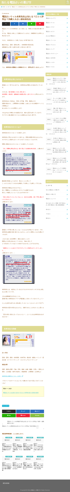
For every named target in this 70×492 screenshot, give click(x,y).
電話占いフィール (51, 39)
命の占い (48, 203)
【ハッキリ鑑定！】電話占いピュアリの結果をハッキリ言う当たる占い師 (56, 99)
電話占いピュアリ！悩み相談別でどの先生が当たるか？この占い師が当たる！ (56, 79)
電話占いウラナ (50, 26)
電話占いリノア (50, 48)
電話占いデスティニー (52, 52)
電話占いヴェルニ (51, 44)
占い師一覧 (6, 405)
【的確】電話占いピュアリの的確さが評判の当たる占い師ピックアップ (56, 89)
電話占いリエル (50, 65)
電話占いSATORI (50, 57)
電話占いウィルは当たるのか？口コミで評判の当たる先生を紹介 (21, 392)
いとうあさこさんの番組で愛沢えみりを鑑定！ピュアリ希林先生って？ (56, 118)
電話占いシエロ (50, 61)
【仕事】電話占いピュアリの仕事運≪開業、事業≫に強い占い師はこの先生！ (56, 128)
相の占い (48, 211)
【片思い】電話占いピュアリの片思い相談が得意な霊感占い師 (56, 137)
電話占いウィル (50, 22)
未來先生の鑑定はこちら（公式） (12, 376)
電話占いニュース (51, 192)
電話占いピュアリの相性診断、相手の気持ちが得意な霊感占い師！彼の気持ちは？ (56, 155)
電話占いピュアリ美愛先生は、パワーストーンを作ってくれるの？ (56, 165)
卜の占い (48, 207)
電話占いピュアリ (51, 18)
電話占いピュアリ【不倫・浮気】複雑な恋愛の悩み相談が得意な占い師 (56, 146)
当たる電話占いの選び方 (16, 2)
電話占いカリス (50, 31)
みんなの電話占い (51, 35)
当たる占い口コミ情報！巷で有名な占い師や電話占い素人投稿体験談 (56, 197)
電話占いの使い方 (51, 188)
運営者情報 (6, 483)
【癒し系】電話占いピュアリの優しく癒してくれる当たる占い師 (56, 109)
